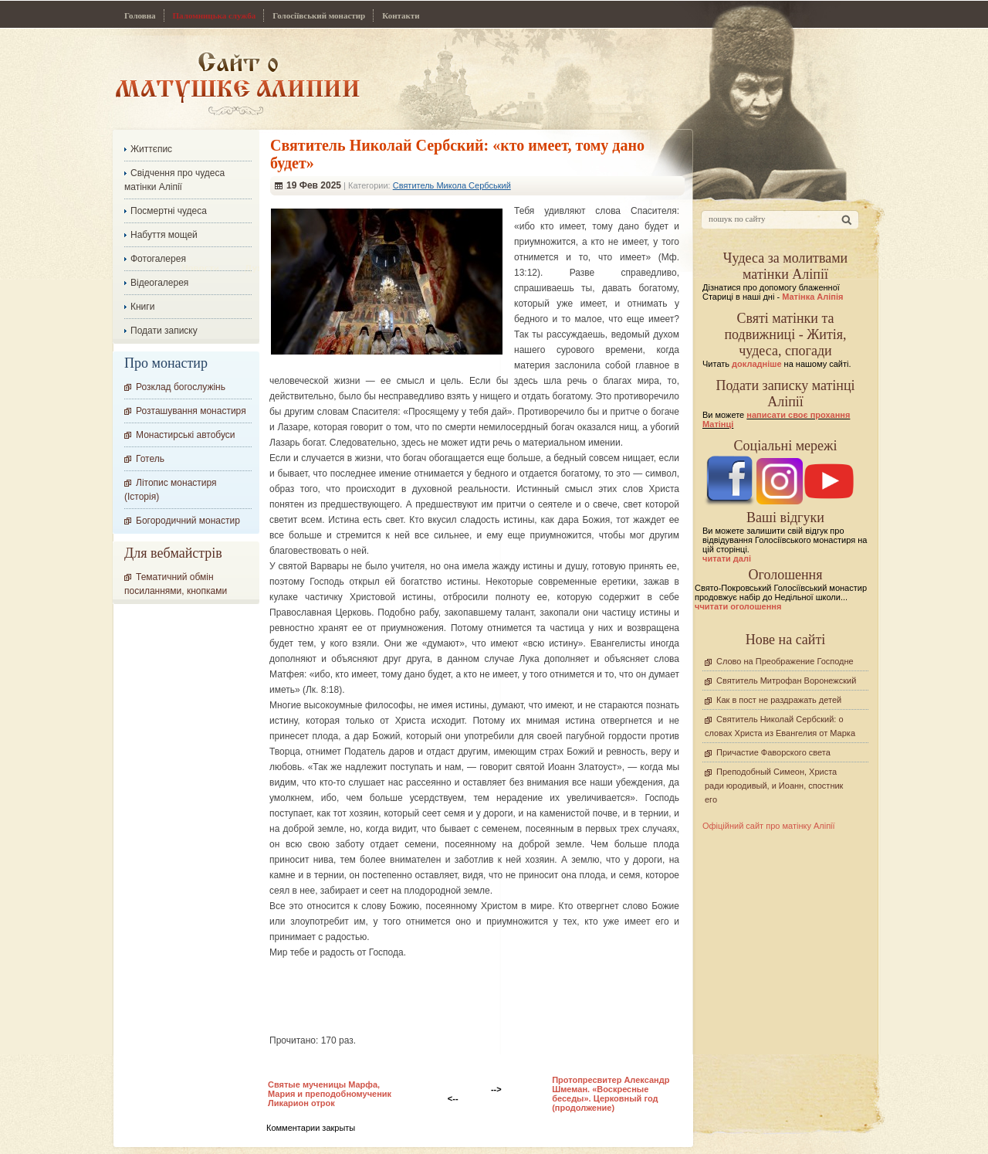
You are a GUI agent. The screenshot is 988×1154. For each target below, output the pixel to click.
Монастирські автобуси (185, 434)
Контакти (400, 15)
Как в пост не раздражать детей (778, 699)
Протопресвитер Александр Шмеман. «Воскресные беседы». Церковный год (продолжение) (610, 1093)
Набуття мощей (164, 234)
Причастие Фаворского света (773, 752)
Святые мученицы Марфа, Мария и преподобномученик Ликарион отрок (329, 1094)
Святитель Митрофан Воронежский (786, 680)
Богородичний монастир (188, 520)
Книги (142, 306)
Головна (140, 15)
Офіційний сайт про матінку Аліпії (768, 825)
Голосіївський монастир (318, 15)
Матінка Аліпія (812, 296)
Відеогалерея (159, 282)
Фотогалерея (158, 258)
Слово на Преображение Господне (785, 661)
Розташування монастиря (191, 411)
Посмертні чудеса (168, 210)
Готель (150, 458)
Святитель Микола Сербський (452, 185)
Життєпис (151, 149)
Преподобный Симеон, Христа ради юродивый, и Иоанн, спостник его (774, 785)
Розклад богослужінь (180, 387)
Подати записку (164, 330)
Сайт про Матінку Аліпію (237, 83)
